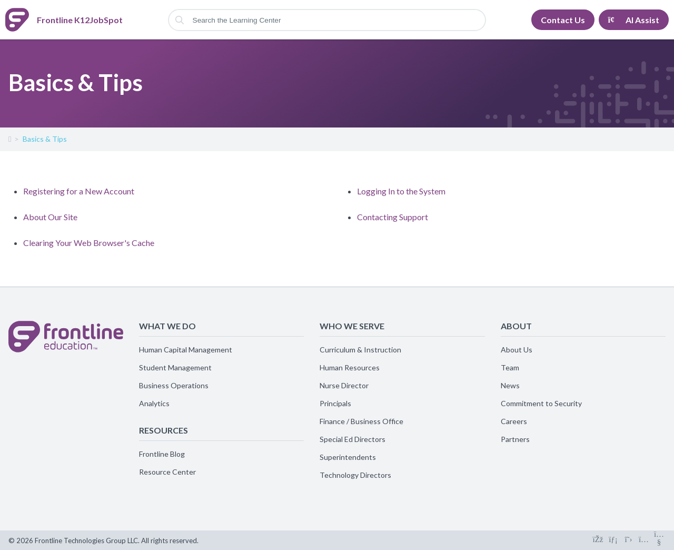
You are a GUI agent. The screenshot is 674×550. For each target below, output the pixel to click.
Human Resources (350, 367)
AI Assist (633, 20)
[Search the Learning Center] (327, 20)
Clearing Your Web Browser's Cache (88, 243)
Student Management (175, 367)
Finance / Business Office (361, 421)
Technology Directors (355, 474)
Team (510, 367)
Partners (515, 439)
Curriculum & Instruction (360, 349)
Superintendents (348, 457)
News (510, 385)
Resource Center (167, 471)
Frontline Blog (162, 453)
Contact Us (563, 20)
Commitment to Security (541, 403)
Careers (514, 421)
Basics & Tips (45, 138)
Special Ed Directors (352, 439)
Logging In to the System (401, 191)
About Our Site (50, 217)
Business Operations (174, 385)
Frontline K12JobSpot (9, 141)
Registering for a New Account (78, 191)
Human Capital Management (185, 349)
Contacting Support (392, 217)
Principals (335, 403)
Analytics (154, 403)
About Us (516, 349)
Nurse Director (344, 385)
